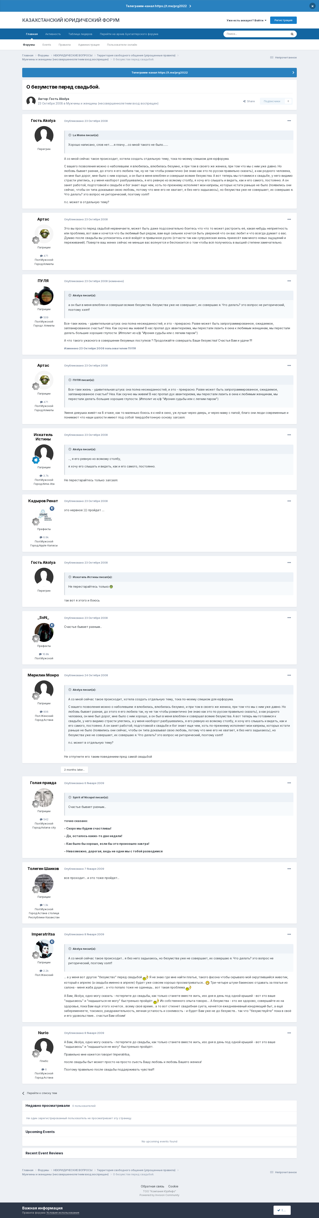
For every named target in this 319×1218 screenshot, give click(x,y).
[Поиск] (244, 34)
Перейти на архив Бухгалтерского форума (129, 34)
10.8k (44, 654)
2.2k (44, 970)
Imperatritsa (43, 934)
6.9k (44, 537)
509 (44, 317)
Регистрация (283, 20)
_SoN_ (43, 617)
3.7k (44, 475)
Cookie (173, 1186)
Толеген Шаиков (43, 868)
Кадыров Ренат (43, 501)
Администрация (89, 44)
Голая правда (43, 783)
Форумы (29, 44)
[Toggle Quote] (70, 135)
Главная (32, 35)
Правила (65, 44)
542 (44, 819)
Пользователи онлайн (122, 44)
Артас (43, 219)
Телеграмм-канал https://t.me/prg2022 (156, 6)
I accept (284, 1210)
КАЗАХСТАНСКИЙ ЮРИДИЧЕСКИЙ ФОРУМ (70, 20)
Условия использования (62, 1212)
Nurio (43, 1033)
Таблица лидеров (80, 34)
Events (47, 44)
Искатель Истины (43, 436)
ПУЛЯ (43, 281)
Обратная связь (152, 1186)
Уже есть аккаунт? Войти (246, 20)
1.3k (44, 905)
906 (44, 711)
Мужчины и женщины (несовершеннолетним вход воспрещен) (112, 103)
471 (44, 255)
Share (249, 101)
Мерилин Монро (43, 675)
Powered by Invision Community (159, 1195)
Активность (53, 34)
